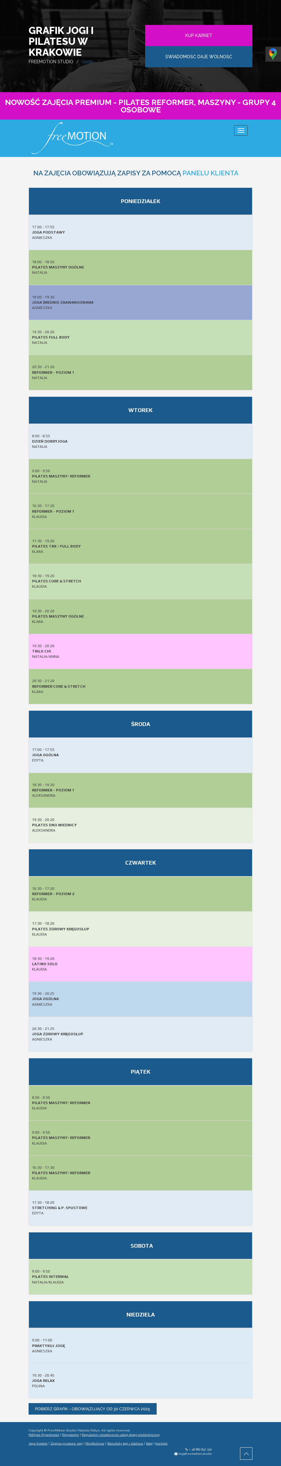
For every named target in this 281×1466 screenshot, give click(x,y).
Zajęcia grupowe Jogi (66, 1443)
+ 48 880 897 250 (200, 1449)
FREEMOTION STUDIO (51, 61)
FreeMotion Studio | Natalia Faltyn (74, 1430)
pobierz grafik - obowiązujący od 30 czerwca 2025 (92, 1409)
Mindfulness (94, 1443)
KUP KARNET (198, 35)
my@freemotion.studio (195, 1453)
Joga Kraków (38, 1443)
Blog (149, 1443)
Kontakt (161, 1443)
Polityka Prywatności (44, 1434)
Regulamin (70, 1434)
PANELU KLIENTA (210, 173)
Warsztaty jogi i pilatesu (125, 1443)
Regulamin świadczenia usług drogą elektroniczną (120, 1434)
